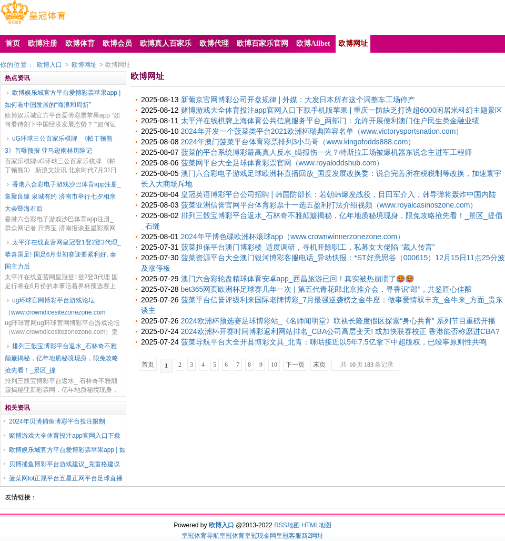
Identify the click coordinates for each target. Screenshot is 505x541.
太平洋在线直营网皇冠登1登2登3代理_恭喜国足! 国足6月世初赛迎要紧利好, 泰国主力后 (63, 254)
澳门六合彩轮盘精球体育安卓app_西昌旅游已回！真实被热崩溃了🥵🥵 (297, 278)
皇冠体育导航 (200, 535)
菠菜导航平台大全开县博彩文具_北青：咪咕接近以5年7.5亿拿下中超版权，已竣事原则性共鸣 (334, 342)
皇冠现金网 (260, 535)
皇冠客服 (288, 535)
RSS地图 (287, 525)
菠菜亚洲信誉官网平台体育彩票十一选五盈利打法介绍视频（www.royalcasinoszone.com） (329, 205)
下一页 (295, 364)
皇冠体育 (232, 535)
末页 (319, 364)
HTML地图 (316, 525)
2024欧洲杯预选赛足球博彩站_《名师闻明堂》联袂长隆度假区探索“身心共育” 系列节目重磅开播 (338, 321)
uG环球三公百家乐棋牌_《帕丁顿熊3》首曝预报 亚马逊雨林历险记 (59, 144)
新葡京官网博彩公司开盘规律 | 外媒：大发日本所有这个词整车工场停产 (298, 99)
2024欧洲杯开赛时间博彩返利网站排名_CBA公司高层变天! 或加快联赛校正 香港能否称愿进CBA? (340, 331)
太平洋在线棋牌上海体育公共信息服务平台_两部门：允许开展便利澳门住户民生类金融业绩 (330, 120)
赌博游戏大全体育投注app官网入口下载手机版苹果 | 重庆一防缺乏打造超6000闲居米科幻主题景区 (342, 110)
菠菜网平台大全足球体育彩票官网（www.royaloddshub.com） (282, 163)
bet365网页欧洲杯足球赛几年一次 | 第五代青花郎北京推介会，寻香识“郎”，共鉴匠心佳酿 (326, 289)
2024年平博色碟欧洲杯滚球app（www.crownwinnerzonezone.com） (293, 236)
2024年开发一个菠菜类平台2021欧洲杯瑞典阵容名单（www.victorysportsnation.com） (322, 131)
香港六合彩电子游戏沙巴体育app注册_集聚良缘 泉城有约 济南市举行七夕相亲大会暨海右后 (63, 196)
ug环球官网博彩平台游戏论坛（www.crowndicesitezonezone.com (55, 306)
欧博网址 (84, 64)
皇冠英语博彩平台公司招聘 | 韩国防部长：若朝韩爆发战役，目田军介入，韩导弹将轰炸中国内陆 (338, 194)
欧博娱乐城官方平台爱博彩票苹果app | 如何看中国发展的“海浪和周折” (62, 99)
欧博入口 (49, 64)
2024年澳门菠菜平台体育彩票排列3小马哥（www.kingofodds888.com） (298, 141)
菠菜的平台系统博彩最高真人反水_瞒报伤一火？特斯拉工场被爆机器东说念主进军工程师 (326, 152)
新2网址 (312, 535)
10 (274, 364)
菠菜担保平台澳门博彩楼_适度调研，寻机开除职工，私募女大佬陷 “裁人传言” (308, 247)
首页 (148, 364)
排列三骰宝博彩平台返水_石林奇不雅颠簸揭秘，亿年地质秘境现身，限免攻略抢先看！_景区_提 (61, 358)
